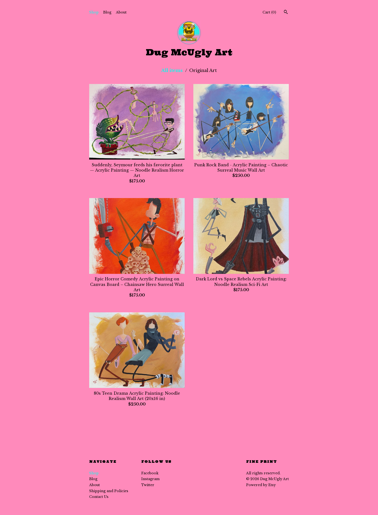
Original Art (203, 70)
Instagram (150, 479)
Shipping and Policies (108, 491)
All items (172, 70)
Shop (94, 12)
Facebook (149, 473)
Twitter (147, 485)
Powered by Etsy (261, 485)
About (121, 12)
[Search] (286, 12)
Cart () (269, 12)
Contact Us (98, 497)
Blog (107, 12)
